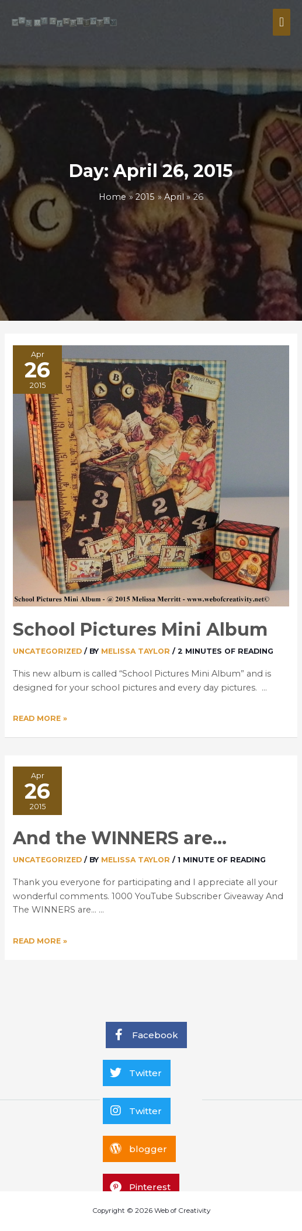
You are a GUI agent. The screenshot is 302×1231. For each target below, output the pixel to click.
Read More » (40, 718)
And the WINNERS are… (120, 838)
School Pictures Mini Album (140, 629)
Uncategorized (47, 651)
